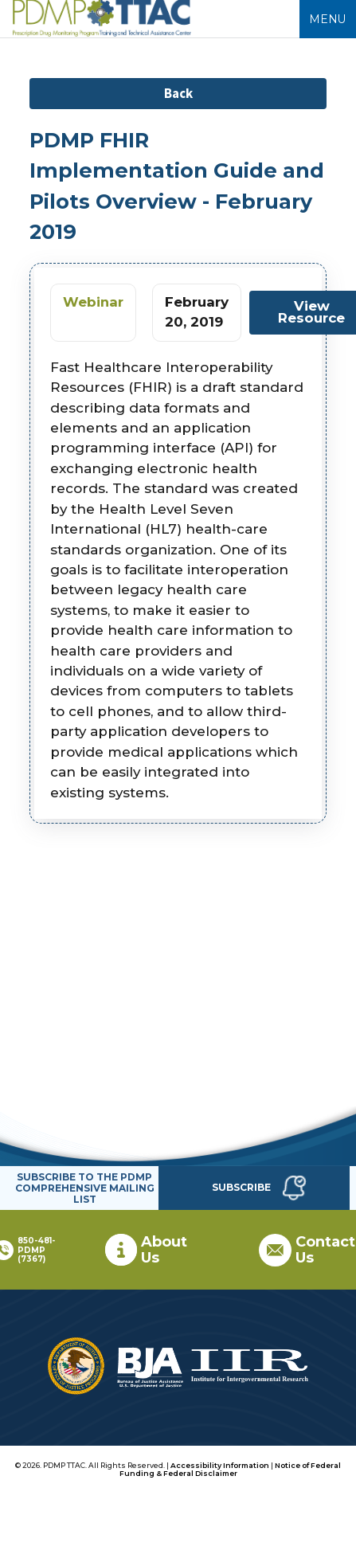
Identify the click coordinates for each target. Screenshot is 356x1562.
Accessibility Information (219, 1465)
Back (178, 93)
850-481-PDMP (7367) (36, 1249)
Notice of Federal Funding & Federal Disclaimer (230, 1469)
